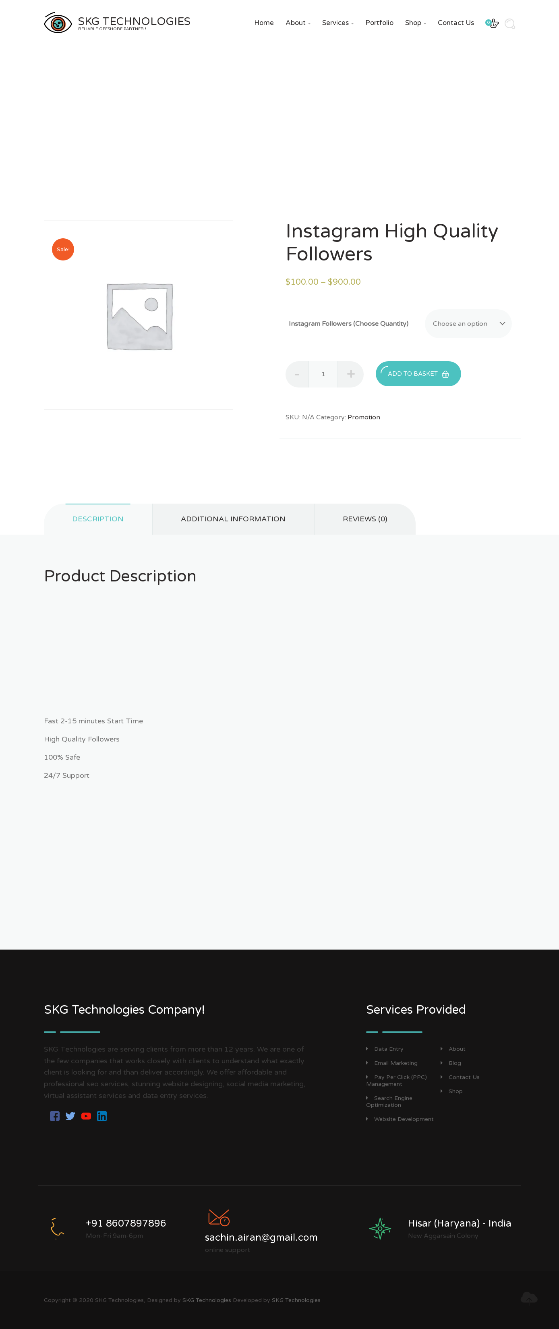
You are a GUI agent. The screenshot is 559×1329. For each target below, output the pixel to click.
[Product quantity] (323, 374)
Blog (451, 1063)
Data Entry (385, 1049)
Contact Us (456, 23)
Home (264, 23)
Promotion (364, 417)
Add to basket (415, 372)
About (298, 23)
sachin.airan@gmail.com (261, 1238)
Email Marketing (392, 1063)
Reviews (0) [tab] (365, 519)
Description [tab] (98, 519)
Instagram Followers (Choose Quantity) (348, 324)
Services (338, 23)
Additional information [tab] (233, 519)
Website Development (400, 1119)
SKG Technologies (206, 1300)
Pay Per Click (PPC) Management (396, 1080)
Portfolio (379, 23)
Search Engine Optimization (389, 1101)
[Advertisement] (279, 659)
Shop (415, 23)
